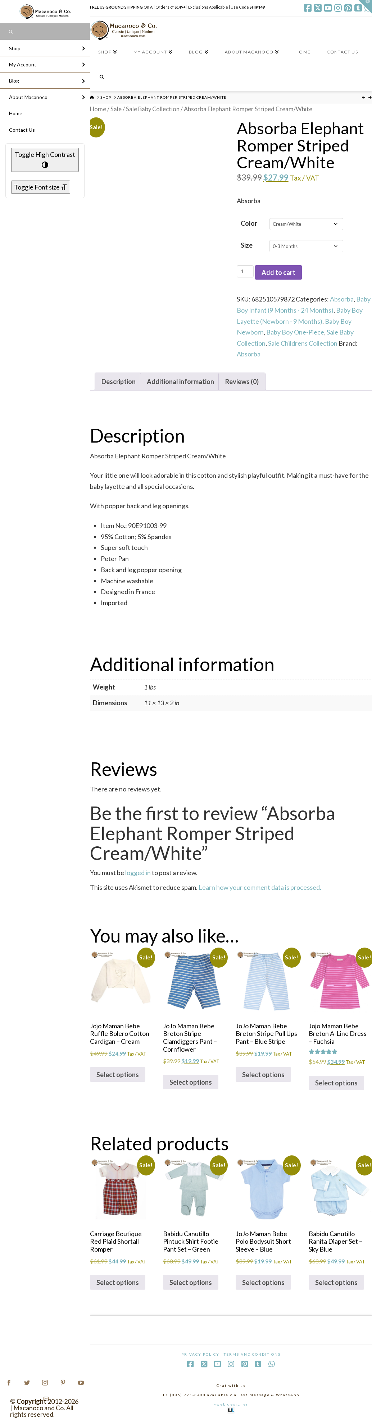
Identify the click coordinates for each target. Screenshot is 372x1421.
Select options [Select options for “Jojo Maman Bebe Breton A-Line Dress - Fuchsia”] (336, 1083)
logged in (138, 873)
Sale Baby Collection (153, 109)
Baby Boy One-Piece (295, 332)
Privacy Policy (200, 1354)
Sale (116, 109)
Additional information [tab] (180, 381)
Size (247, 245)
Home (98, 109)
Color (249, 223)
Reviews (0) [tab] (242, 381)
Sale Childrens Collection (302, 343)
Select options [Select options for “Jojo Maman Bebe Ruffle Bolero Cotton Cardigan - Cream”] (117, 1075)
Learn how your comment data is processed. (260, 887)
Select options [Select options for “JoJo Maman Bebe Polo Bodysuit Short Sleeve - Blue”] (263, 1282)
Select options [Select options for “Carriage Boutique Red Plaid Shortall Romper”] (117, 1282)
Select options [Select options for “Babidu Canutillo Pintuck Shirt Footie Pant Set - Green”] (190, 1282)
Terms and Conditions (252, 1354)
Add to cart (278, 272)
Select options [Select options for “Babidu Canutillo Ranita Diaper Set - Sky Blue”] (336, 1282)
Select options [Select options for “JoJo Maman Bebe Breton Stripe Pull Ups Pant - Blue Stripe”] (263, 1075)
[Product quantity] (245, 271)
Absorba (342, 299)
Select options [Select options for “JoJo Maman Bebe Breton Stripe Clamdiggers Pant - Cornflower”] (190, 1082)
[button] (365, 7)
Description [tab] (118, 381)
